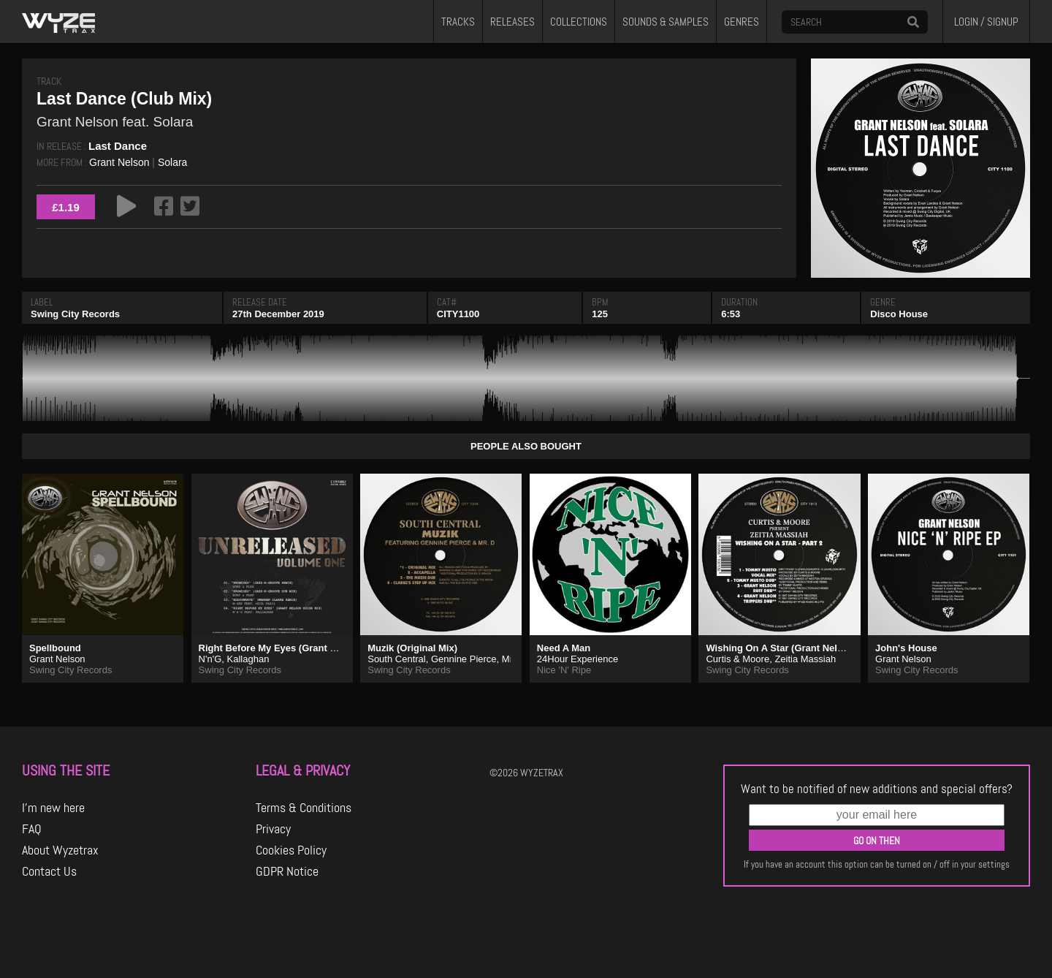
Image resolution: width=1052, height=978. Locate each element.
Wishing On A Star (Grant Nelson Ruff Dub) (802, 647)
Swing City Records (75, 313)
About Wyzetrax (60, 850)
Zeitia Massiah (805, 658)
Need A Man (563, 647)
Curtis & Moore (737, 658)
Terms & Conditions (303, 807)
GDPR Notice (287, 871)
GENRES (741, 22)
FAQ (32, 829)
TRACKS (458, 22)
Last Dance (117, 146)
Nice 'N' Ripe (564, 669)
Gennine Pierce (464, 658)
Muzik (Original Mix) (412, 647)
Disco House (899, 313)
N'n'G (210, 658)
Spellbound (55, 647)
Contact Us (49, 871)
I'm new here (53, 807)
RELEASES (512, 22)
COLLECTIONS (578, 22)
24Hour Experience (577, 658)
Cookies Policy (291, 850)
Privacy (273, 829)
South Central (396, 658)
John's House (906, 647)
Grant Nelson (119, 162)
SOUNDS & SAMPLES (665, 22)
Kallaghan (248, 658)
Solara (172, 162)
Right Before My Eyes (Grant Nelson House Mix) (307, 647)
